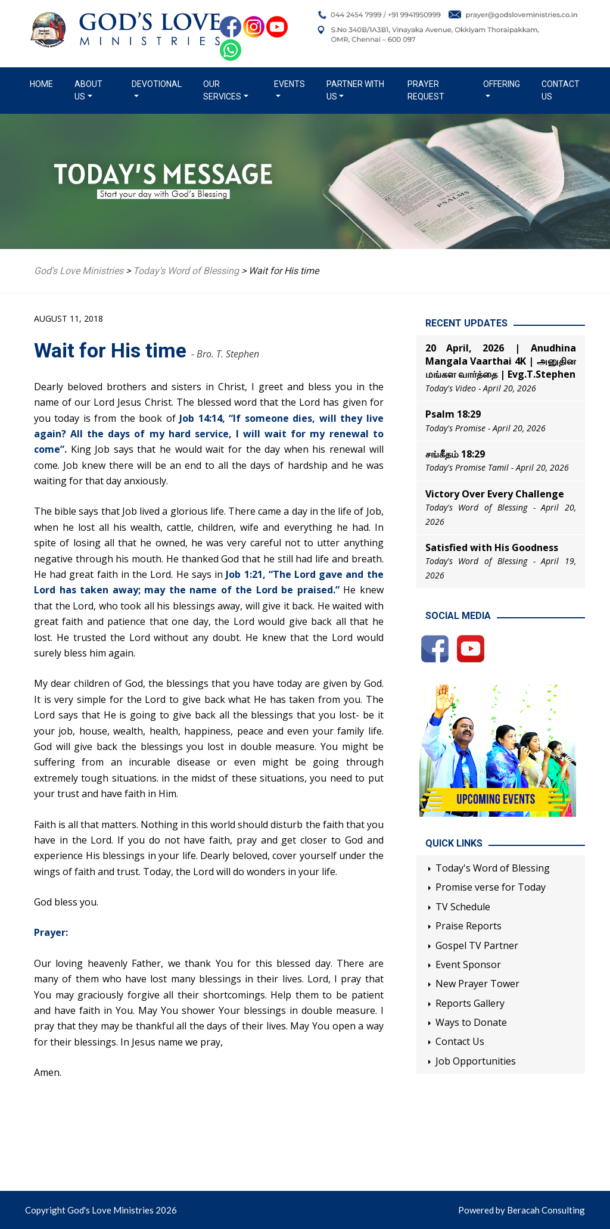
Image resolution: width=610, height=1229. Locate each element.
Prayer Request (425, 90)
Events (289, 84)
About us (88, 90)
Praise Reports (468, 925)
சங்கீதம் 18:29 (455, 454)
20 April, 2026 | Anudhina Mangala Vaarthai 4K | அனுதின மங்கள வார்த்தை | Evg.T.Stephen (500, 361)
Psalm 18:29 (453, 414)
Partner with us (355, 90)
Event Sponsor (468, 964)
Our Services (222, 90)
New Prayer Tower (477, 983)
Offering (501, 84)
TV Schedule (462, 906)
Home (44, 83)
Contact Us (560, 90)
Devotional (157, 84)
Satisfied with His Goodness (491, 547)
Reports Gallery (470, 1003)
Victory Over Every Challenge (494, 493)
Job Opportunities (475, 1061)
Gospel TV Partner (476, 945)
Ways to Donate (471, 1022)
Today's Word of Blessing (492, 868)
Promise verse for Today (490, 887)
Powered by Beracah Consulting (521, 1210)
